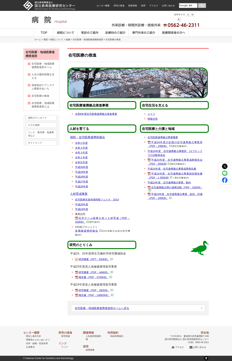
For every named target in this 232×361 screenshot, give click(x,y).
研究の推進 (119, 5)
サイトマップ (35, 142)
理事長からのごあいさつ (38, 340)
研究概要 (96, 259)
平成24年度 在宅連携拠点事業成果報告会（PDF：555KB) (175, 161)
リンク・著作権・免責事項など (41, 134)
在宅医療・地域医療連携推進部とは (43, 105)
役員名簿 (43, 343)
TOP (44, 32)
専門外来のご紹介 (144, 32)
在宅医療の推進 (113, 39)
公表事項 (30, 347)
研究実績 (65, 336)
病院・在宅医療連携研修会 (87, 137)
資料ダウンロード (37, 117)
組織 (68, 39)
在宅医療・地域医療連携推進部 (88, 39)
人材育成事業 (79, 193)
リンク (64, 347)
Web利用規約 (116, 336)
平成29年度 (81, 172)
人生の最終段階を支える (43, 76)
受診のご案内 (90, 32)
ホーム (37, 39)
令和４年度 (81, 147)
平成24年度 (81, 209)
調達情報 (132, 5)
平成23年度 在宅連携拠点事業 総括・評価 (175, 196)
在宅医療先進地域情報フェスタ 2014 (97, 199)
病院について (66, 32)
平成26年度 (81, 186)
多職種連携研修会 (88, 230)
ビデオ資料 (34, 125)
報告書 (95, 277)
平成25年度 (81, 204)
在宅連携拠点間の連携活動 (175, 189)
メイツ (151, 113)
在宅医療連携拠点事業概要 (163, 137)
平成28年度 (81, 176)
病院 (46, 39)
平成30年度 (81, 167)
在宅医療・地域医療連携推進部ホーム (43, 65)
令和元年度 (81, 162)
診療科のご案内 (115, 32)
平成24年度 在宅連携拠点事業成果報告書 (172, 168)
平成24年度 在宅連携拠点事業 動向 (169, 182)
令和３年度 (81, 152)
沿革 (28, 343)
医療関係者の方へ (174, 32)
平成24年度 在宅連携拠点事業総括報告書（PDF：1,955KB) (175, 175)
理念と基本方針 (33, 336)
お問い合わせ (168, 5)
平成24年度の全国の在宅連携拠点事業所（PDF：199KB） (175, 144)
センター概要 (103, 5)
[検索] (188, 5)
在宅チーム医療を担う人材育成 (102, 220)
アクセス (153, 5)
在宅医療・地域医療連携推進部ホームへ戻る (102, 308)
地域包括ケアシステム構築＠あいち (43, 87)
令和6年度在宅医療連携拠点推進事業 (96, 113)
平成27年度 (81, 181)
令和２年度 (81, 157)
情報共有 (153, 118)
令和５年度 (81, 142)
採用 (143, 5)
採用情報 (90, 350)
